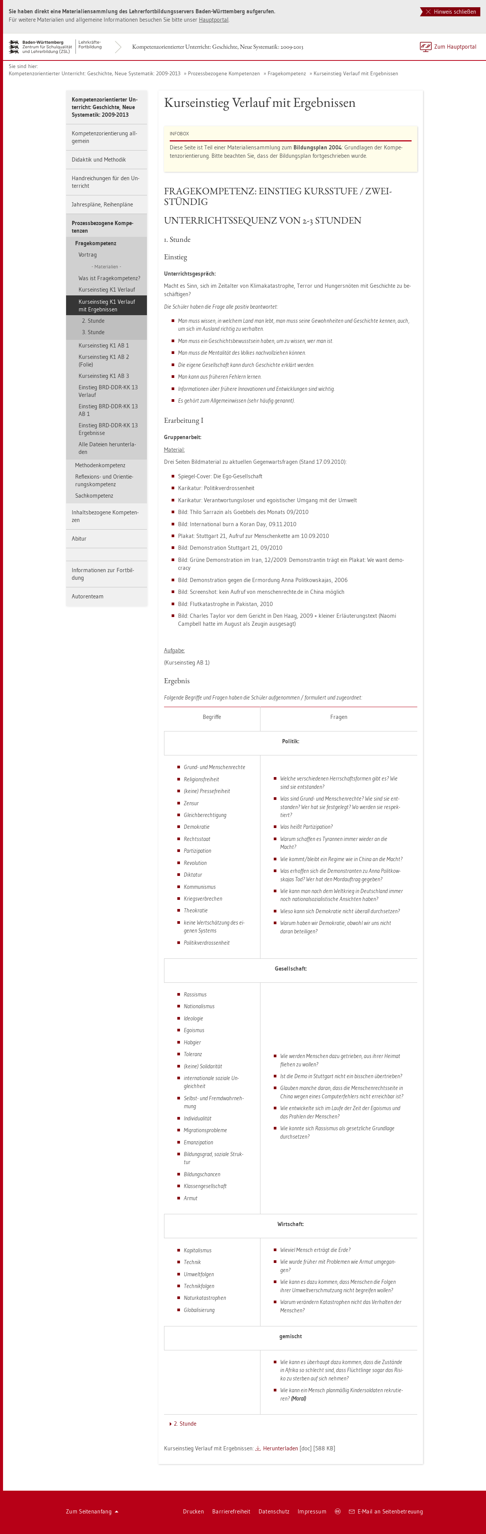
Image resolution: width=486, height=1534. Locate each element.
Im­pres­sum (312, 1511)
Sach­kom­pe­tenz (94, 495)
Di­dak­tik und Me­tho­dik (99, 159)
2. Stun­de (93, 320)
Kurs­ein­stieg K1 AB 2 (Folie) (104, 360)
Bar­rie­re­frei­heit (231, 1511)
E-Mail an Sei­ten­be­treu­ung (386, 1511)
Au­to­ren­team (88, 596)
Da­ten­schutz (274, 1511)
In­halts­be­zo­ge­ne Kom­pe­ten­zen (105, 516)
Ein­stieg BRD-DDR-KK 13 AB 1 (108, 410)
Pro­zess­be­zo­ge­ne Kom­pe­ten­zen (224, 73)
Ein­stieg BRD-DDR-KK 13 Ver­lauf (108, 391)
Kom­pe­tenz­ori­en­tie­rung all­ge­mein (104, 137)
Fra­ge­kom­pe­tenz (287, 73)
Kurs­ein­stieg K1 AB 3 (104, 375)
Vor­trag (88, 254)
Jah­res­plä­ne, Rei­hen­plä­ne (102, 204)
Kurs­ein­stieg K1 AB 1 (104, 345)
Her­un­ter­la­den (280, 1448)
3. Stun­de (93, 332)
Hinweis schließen (451, 11)
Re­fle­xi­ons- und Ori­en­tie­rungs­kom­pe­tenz (104, 480)
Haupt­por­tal (214, 19)
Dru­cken (193, 1511)
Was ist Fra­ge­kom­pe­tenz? (109, 278)
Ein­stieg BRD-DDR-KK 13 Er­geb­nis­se (108, 429)
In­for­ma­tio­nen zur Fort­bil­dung (103, 573)
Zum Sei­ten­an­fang (92, 1511)
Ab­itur (79, 538)
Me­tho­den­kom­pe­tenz (100, 465)
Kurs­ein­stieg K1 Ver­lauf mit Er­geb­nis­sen (107, 305)
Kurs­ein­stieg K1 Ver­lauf (107, 289)
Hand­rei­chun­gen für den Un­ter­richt (105, 181)
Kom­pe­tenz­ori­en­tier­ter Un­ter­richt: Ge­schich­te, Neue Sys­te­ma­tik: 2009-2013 (217, 46)
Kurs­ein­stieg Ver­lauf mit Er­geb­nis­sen (356, 73)
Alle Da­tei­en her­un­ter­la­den (107, 448)
